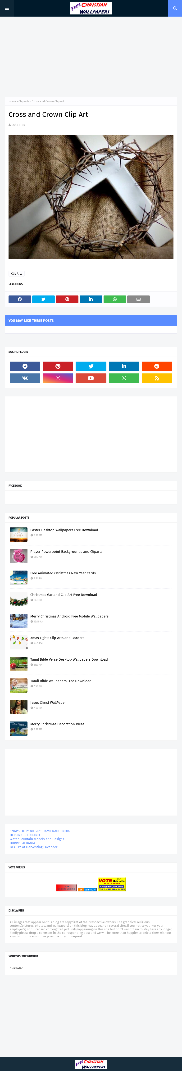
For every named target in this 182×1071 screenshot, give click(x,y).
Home (12, 101)
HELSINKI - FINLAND (25, 835)
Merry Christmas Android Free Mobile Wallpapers (69, 616)
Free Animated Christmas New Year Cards (63, 573)
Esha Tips (18, 125)
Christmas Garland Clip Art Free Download (63, 595)
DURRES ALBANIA (22, 843)
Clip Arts (23, 101)
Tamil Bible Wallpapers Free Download (60, 681)
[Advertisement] (91, 57)
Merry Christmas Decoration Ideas (57, 724)
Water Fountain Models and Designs (37, 839)
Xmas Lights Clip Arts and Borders (57, 638)
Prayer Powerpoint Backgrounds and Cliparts (66, 551)
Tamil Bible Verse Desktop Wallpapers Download (69, 659)
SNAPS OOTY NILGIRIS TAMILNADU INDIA (40, 831)
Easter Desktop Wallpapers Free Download (64, 530)
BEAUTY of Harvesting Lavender (33, 847)
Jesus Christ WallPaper (48, 702)
